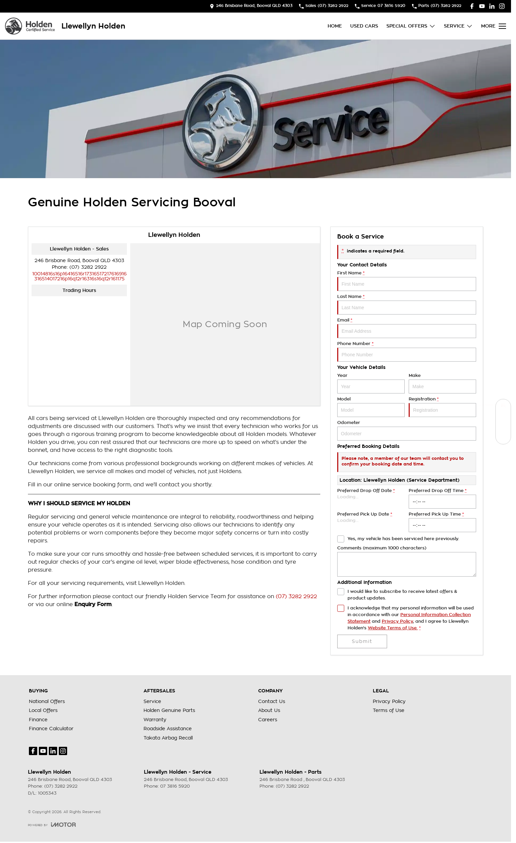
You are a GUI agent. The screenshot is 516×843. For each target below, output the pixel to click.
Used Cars (364, 26)
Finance (38, 719)
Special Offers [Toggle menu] (411, 26)
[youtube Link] (482, 6)
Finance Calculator (51, 728)
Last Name (406, 304)
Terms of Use (388, 710)
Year (371, 383)
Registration (442, 407)
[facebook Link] (472, 6)
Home (335, 26)
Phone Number (406, 351)
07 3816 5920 (175, 786)
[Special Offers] (503, 436)
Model (371, 407)
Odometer (406, 430)
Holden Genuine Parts (169, 710)
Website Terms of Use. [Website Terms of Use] (393, 628)
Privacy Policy (389, 701)
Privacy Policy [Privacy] (397, 621)
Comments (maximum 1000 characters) (406, 561)
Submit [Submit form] (362, 641)
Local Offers (43, 710)
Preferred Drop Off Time (442, 498)
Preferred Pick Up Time (442, 522)
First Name (406, 281)
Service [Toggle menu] (458, 26)
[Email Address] (79, 276)
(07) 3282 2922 (88, 267)
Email (406, 328)
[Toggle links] (52, 824)
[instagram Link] (502, 6)
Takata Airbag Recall (168, 738)
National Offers (47, 701)
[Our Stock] (503, 406)
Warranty (155, 719)
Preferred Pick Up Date (371, 522)
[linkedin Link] (492, 6)
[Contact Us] (251, 6)
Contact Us (271, 701)
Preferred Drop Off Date (371, 498)
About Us (269, 710)
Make (442, 383)
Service (152, 701)
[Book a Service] (503, 421)
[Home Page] (30, 26)
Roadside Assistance (168, 728)
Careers (267, 719)
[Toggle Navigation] (493, 26)
